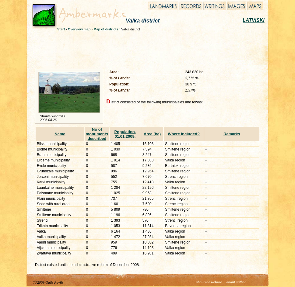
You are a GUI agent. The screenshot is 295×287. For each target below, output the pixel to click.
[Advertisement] (143, 49)
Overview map (79, 29)
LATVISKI (254, 20)
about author (236, 282)
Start (61, 29)
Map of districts (105, 29)
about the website (209, 282)
